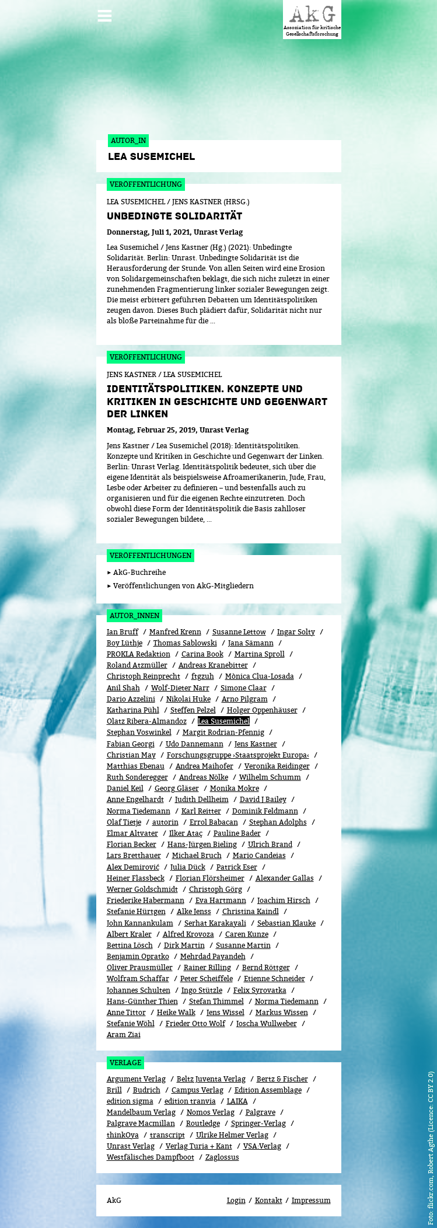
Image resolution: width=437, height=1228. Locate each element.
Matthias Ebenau (136, 766)
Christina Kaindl (250, 911)
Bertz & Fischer (282, 1079)
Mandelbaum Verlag (141, 1112)
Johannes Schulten (138, 990)
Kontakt (268, 1200)
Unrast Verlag (131, 1146)
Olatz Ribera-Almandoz (147, 721)
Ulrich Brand (270, 844)
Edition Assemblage (268, 1090)
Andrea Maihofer (204, 766)
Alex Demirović (133, 867)
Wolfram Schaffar (138, 978)
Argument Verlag (136, 1079)
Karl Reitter (201, 811)
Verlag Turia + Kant (199, 1146)
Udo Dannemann (194, 744)
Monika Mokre (234, 788)
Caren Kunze (246, 934)
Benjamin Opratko (138, 956)
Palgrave (260, 1112)
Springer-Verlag (258, 1123)
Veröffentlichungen (150, 555)
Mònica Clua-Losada (259, 676)
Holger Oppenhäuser (262, 710)
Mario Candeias (259, 855)
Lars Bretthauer (134, 855)
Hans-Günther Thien (142, 1001)
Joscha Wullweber (266, 1023)
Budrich (146, 1090)
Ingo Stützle (201, 990)
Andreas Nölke (203, 777)
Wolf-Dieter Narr (180, 688)
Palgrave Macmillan (141, 1123)
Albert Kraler (129, 934)
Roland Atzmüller (137, 665)
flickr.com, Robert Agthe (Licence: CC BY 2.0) (430, 1140)
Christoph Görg (215, 889)
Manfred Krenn (175, 632)
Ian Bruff (122, 632)
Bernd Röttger (266, 967)
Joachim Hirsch (283, 900)
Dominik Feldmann (265, 811)
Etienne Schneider (274, 978)
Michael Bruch (197, 855)
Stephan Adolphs (278, 822)
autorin (165, 822)
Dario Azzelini (131, 699)
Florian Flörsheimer (210, 878)
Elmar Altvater (132, 833)
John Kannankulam (140, 923)
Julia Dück (187, 867)
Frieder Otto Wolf (195, 1023)
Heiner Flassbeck (136, 878)
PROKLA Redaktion (138, 654)
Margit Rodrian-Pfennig (223, 732)
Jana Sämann (251, 643)
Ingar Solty (296, 632)
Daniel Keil (125, 788)
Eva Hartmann (220, 900)
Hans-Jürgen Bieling (202, 844)
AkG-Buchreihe (139, 572)
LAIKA (237, 1101)
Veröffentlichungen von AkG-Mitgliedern (183, 586)
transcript (167, 1135)
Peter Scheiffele (206, 978)
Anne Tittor (126, 1012)
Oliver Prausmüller (140, 967)
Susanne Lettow (239, 632)
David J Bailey (263, 799)
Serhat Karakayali (215, 923)
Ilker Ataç (185, 833)
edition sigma (130, 1101)
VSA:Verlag (262, 1146)
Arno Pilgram (245, 699)
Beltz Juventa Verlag (211, 1079)
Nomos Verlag (211, 1112)
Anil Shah (123, 688)
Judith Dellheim (202, 799)
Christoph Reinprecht (143, 676)
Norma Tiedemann (138, 811)
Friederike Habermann (145, 900)
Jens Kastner (256, 744)
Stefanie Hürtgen (136, 911)
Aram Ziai (124, 1034)
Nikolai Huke (188, 699)
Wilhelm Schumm (270, 777)
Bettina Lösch (130, 945)
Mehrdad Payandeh (213, 956)
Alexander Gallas (285, 878)
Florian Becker (131, 844)
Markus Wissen (282, 1012)
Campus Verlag (197, 1090)
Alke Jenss (194, 911)
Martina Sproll (260, 654)
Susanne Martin (243, 945)
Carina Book (202, 654)
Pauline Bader (237, 833)
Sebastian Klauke (286, 923)
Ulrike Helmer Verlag (232, 1135)
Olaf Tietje (124, 822)
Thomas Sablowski (185, 643)
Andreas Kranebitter (213, 665)
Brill (114, 1090)
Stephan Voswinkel (139, 732)
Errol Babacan (214, 822)
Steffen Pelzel (193, 710)
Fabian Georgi (131, 744)
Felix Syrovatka (259, 990)
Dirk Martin (184, 945)
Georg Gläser (177, 788)
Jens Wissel (225, 1012)
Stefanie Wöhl (131, 1023)
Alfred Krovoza (188, 934)
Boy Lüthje (124, 643)
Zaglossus (222, 1157)
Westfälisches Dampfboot (150, 1157)
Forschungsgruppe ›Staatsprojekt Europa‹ (238, 755)
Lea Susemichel (224, 721)
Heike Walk (176, 1012)
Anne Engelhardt (135, 799)
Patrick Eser (236, 867)
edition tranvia (190, 1101)
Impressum (311, 1200)
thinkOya (123, 1135)
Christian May (131, 755)
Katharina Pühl (133, 710)
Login (236, 1200)
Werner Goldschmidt (142, 889)
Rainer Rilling (207, 967)
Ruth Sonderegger (137, 777)
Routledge (203, 1123)
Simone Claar (244, 688)
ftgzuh (202, 676)
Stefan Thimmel (216, 1001)
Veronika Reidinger (277, 766)
